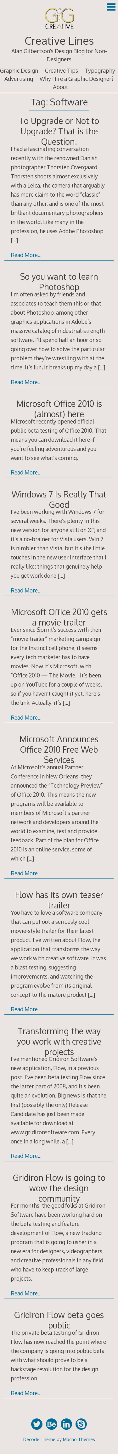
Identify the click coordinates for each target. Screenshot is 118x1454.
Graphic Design (19, 70)
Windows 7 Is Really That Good (59, 499)
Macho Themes (79, 1439)
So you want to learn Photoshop (59, 281)
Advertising (18, 78)
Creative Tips (61, 70)
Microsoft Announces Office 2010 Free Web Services (59, 749)
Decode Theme (39, 1439)
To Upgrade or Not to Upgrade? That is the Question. (59, 131)
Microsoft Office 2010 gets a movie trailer (59, 617)
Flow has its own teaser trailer (59, 900)
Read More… (26, 254)
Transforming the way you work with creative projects (59, 1041)
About (60, 86)
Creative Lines (59, 40)
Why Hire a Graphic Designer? (77, 78)
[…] (14, 240)
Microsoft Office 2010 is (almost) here (59, 408)
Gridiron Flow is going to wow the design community (59, 1188)
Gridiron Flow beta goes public (59, 1320)
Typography (100, 70)
